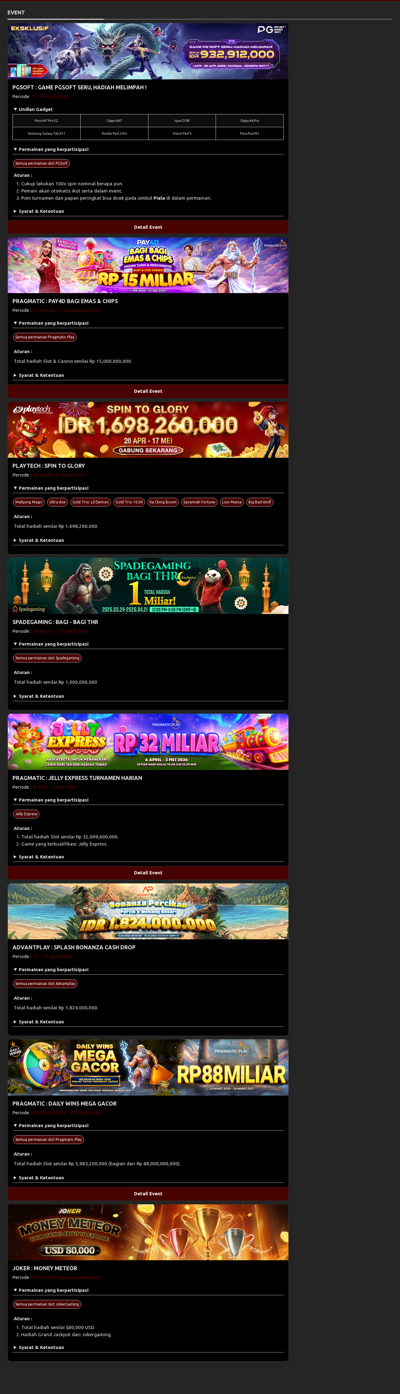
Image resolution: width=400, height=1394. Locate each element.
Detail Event (148, 227)
